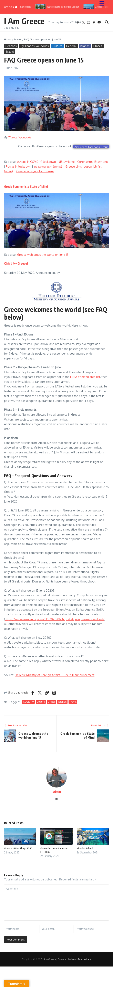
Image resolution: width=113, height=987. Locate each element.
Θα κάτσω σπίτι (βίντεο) (48, 166)
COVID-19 (28, 701)
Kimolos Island (85, 848)
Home (7, 39)
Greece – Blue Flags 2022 (18, 848)
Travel (18, 39)
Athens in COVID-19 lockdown (36, 161)
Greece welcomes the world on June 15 (43, 254)
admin (56, 792)
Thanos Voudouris (19, 137)
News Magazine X (81, 959)
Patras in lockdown (18, 166)
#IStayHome (67, 161)
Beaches (11, 46)
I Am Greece (24, 21)
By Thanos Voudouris (35, 46)
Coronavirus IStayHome (93, 161)
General (71, 46)
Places (97, 46)
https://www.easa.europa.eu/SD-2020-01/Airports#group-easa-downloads (54, 619)
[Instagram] (56, 799)
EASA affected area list (85, 377)
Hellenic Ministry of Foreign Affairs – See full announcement (54, 675)
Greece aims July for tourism (35, 171)
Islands (85, 46)
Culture (57, 46)
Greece (51, 701)
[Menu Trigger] (104, 3)
